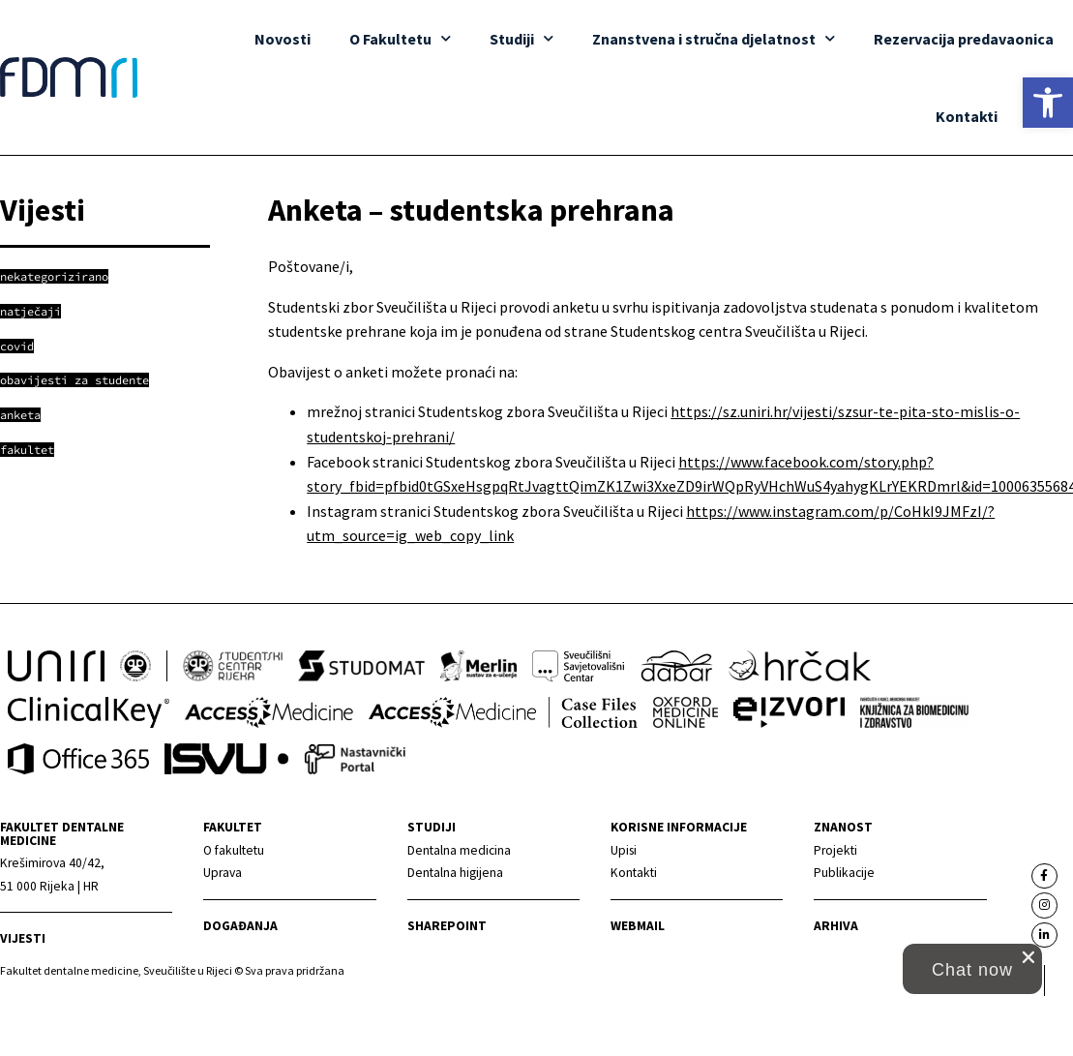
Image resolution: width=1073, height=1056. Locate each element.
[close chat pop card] (1028, 957)
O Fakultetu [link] (401, 38)
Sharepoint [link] (447, 926)
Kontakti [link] (967, 116)
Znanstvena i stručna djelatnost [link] (713, 38)
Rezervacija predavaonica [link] (964, 38)
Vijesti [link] (22, 938)
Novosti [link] (283, 38)
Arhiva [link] (836, 926)
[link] (1048, 102)
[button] (972, 968)
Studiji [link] (522, 38)
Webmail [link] (638, 926)
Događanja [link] (240, 926)
